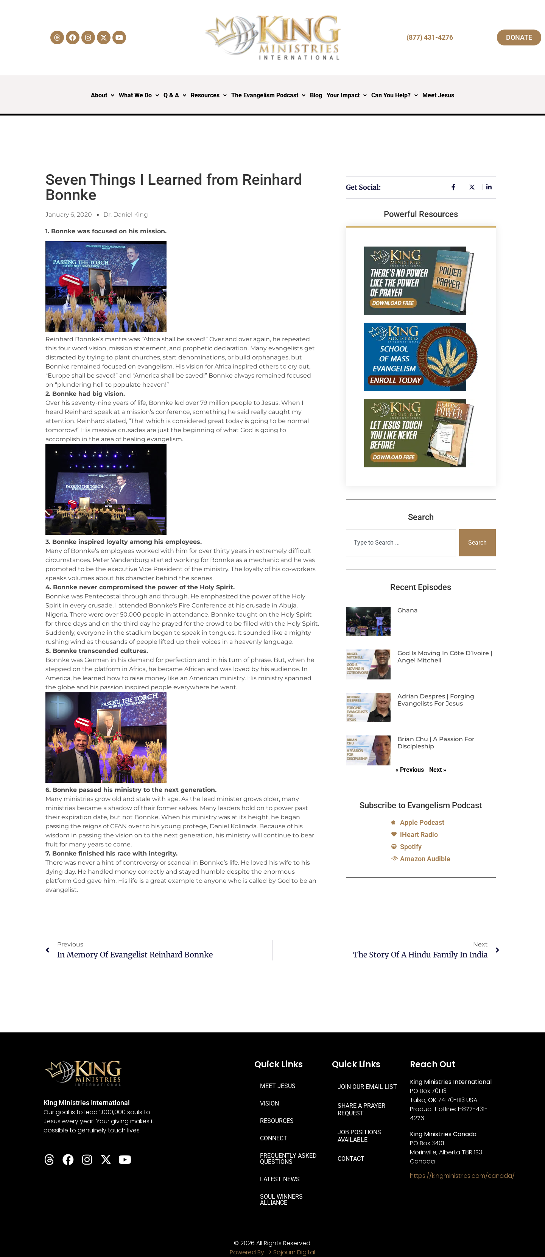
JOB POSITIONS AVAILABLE (359, 1136)
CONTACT (351, 1158)
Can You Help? (394, 95)
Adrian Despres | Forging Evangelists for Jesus (435, 700)
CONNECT (273, 1138)
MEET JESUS (278, 1086)
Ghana (407, 610)
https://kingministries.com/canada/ (462, 1175)
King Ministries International (87, 1103)
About (102, 95)
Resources (209, 95)
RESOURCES (277, 1120)
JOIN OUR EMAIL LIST (367, 1086)
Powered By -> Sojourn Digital (272, 1252)
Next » (437, 769)
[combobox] (401, 542)
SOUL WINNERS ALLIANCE (281, 1199)
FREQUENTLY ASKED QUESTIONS (288, 1158)
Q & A (175, 95)
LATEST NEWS (280, 1179)
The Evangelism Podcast (268, 95)
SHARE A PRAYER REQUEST (361, 1109)
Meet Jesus (438, 95)
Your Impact (347, 95)
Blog (316, 95)
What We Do (139, 95)
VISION (269, 1103)
